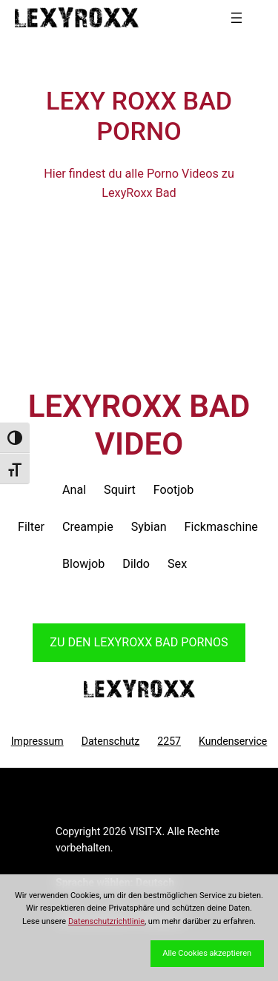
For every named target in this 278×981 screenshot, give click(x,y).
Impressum (37, 741)
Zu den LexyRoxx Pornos (139, 642)
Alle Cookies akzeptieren (206, 953)
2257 (169, 741)
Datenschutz (111, 741)
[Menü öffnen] (236, 18)
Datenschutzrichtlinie (106, 921)
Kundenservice (233, 741)
